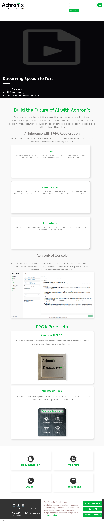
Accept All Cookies (93, 503)
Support (31, 486)
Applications (73, 486)
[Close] (99, 499)
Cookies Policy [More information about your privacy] (50, 515)
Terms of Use (17, 513)
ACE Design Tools (52, 391)
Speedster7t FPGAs (52, 335)
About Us (17, 509)
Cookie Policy (40, 509)
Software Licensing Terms (35, 513)
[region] (71, 508)
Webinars (73, 464)
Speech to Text (50, 187)
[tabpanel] (52, 63)
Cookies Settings (93, 515)
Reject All (93, 509)
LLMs (50, 151)
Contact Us (28, 509)
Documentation (30, 464)
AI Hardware (50, 223)
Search (74, 10)
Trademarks (17, 516)
